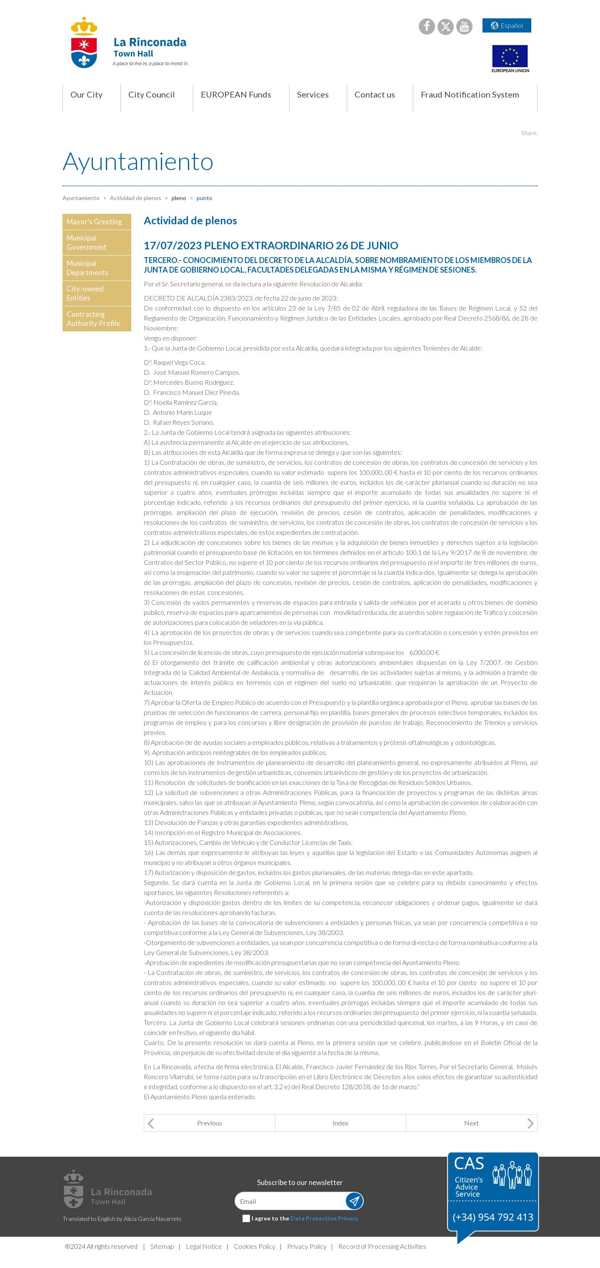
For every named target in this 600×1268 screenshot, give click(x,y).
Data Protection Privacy (324, 1218)
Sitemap (162, 1246)
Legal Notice (204, 1246)
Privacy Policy (307, 1246)
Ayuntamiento (81, 197)
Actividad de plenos (135, 197)
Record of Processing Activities (382, 1246)
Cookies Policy (254, 1246)
